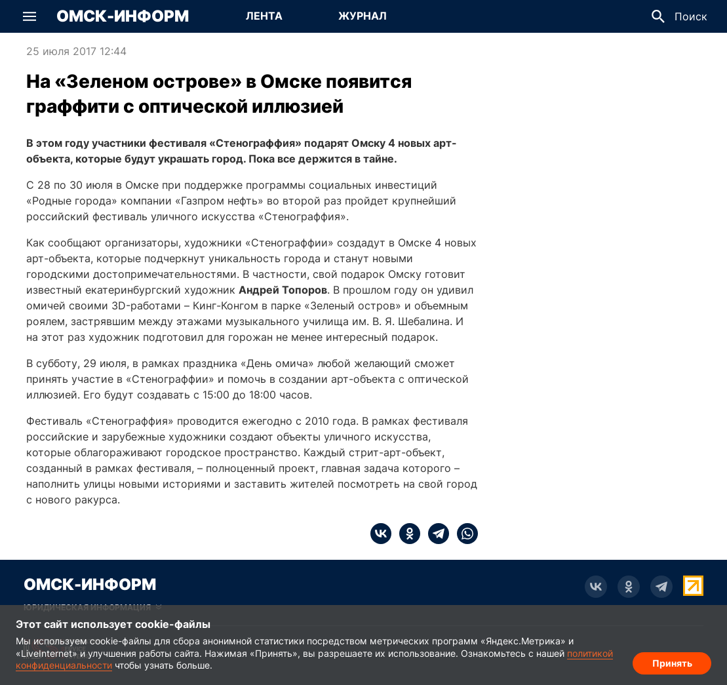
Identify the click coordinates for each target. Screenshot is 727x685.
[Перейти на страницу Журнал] (362, 16)
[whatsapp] (463, 533)
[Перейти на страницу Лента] (264, 16)
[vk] (380, 533)
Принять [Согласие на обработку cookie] (672, 662)
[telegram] (434, 533)
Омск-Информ (122, 16)
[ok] (405, 533)
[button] (29, 16)
